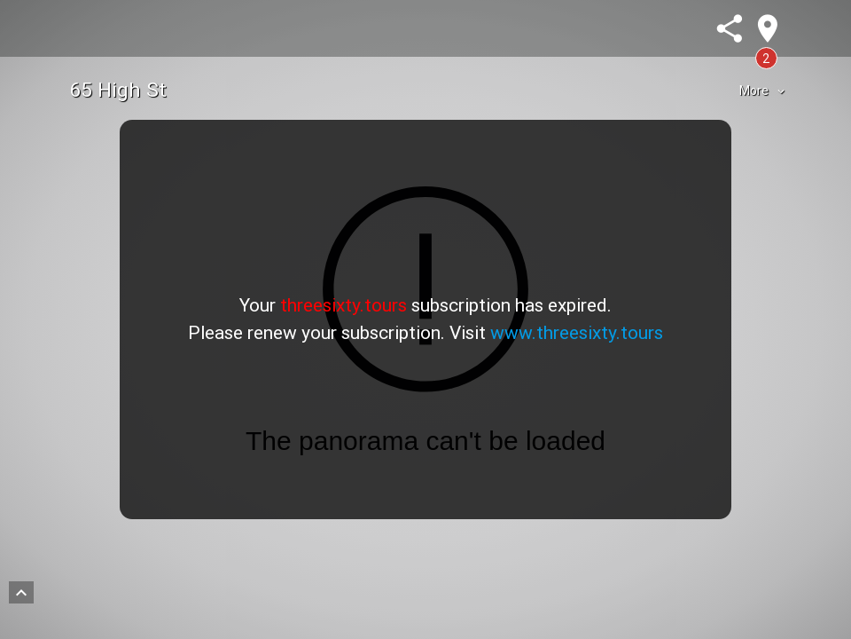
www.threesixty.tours (576, 332)
